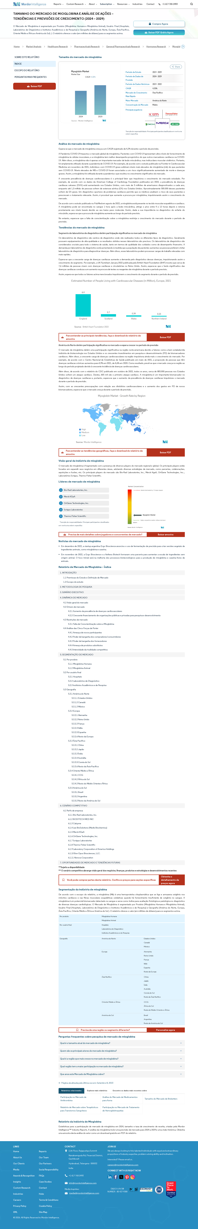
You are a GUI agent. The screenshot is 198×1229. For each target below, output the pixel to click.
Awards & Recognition (24, 1175)
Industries (137, 4)
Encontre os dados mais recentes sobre (130, 1090)
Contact (150, 4)
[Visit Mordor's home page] (29, 4)
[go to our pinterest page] (127, 1177)
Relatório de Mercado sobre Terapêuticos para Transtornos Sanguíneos (79, 1109)
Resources (122, 4)
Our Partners (45, 1163)
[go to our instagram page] (132, 1177)
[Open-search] (192, 4)
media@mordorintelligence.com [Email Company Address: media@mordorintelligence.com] (84, 1193)
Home (16, 1151)
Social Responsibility (48, 1169)
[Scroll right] (183, 46)
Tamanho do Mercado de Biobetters (161, 1098)
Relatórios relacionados (71, 1090)
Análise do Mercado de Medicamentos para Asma (120, 1099)
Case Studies (45, 1181)
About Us (17, 1157)
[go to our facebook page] (115, 1177)
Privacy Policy (19, 1206)
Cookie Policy (45, 1206)
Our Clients (18, 1163)
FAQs (41, 1175)
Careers (17, 1200)
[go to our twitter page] (121, 1177)
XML (15, 1212)
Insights (17, 1181)
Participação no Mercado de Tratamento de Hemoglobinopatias (120, 1109)
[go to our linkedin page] (110, 1177)
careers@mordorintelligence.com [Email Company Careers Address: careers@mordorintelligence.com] (123, 1164)
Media (16, 1169)
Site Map (43, 1212)
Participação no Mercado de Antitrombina (73, 1099)
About (92, 4)
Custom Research (75, 4)
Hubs (41, 1194)
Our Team (44, 1157)
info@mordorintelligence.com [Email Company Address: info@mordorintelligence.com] (83, 1183)
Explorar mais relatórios (97, 1090)
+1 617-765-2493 (168, 4)
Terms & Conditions (48, 1200)
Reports (58, 4)
